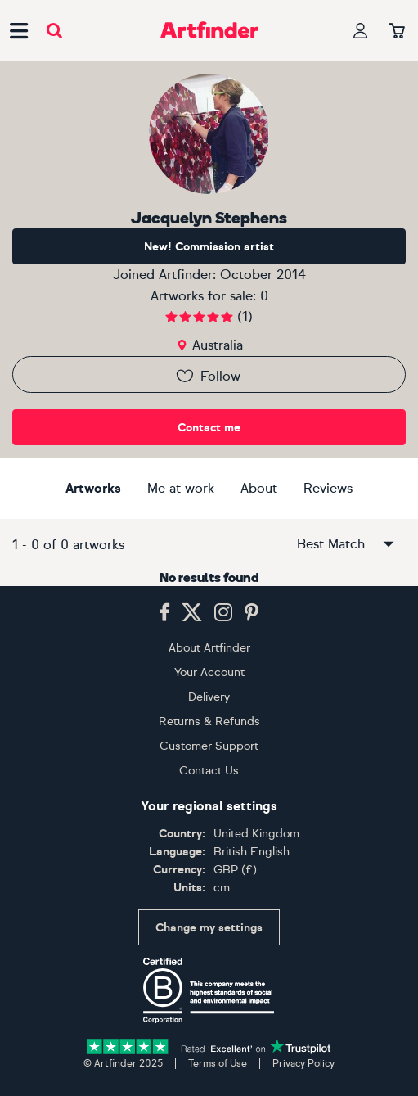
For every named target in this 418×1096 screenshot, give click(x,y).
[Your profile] (361, 30)
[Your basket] (397, 32)
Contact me (209, 428)
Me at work (180, 488)
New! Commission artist (209, 247)
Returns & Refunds (209, 721)
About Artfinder (209, 648)
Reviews (328, 488)
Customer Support (209, 746)
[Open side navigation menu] (19, 30)
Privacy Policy (303, 1063)
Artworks (93, 488)
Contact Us (209, 771)
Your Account (209, 672)
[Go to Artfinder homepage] (209, 30)
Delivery (209, 697)
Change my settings (209, 928)
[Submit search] (54, 31)
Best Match (347, 544)
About (258, 488)
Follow (207, 376)
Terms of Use (217, 1063)
